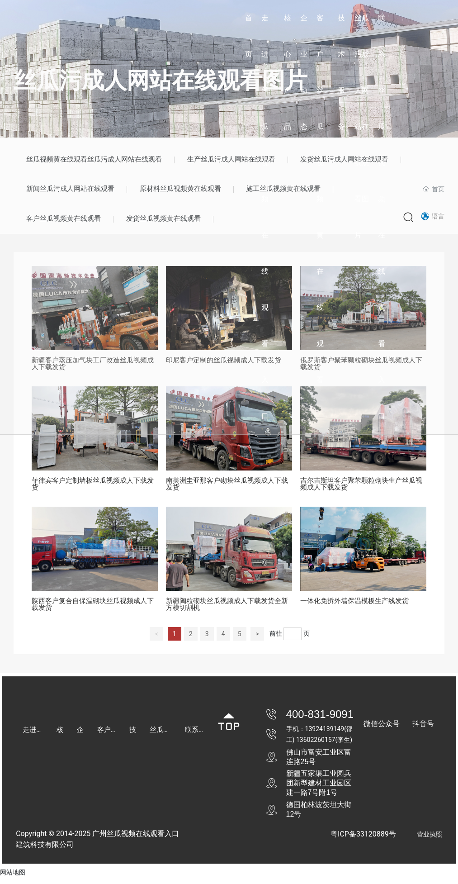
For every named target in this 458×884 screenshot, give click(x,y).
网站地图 (12, 878)
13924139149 (325, 734)
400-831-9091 (320, 720)
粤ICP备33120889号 (363, 840)
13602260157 (315, 745)
